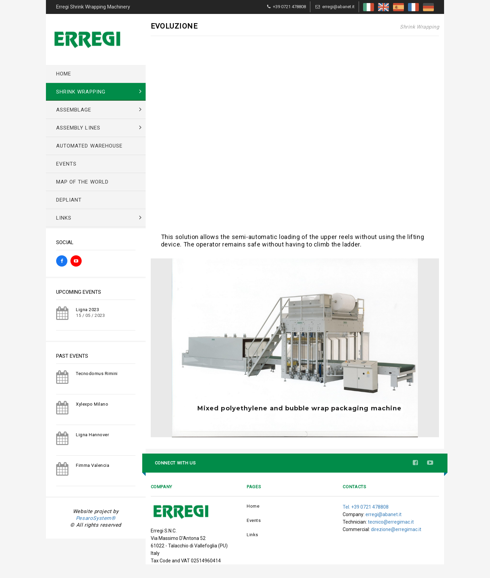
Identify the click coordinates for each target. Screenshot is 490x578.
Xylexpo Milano (92, 404)
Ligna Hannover (92, 434)
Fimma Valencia (92, 465)
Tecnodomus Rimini (97, 373)
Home (253, 506)
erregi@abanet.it (338, 6)
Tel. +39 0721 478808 (366, 507)
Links (252, 534)
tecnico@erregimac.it (391, 522)
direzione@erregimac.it (396, 529)
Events (254, 520)
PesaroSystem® (96, 518)
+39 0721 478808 (289, 6)
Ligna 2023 (87, 309)
